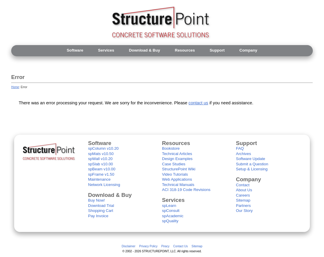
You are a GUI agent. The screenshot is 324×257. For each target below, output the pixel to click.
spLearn (169, 205)
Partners (243, 205)
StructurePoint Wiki (178, 169)
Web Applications (177, 179)
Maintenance (99, 179)
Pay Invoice (98, 216)
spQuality (170, 221)
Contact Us (180, 246)
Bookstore (171, 148)
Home (15, 87)
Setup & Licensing (251, 169)
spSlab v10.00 (100, 164)
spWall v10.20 (100, 158)
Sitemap (243, 200)
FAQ (240, 148)
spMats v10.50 (101, 153)
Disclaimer (128, 246)
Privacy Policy (148, 246)
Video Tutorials (175, 174)
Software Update (250, 158)
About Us (244, 190)
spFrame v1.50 (101, 174)
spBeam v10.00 (101, 169)
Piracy (165, 246)
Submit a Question (252, 164)
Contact (242, 185)
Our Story (244, 210)
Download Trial (101, 205)
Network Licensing (104, 184)
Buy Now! (96, 200)
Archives (243, 153)
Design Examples (177, 158)
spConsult (170, 210)
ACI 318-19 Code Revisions (186, 189)
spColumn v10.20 (103, 148)
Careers (243, 195)
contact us (198, 103)
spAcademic (173, 216)
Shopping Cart (100, 210)
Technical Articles (177, 153)
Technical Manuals (178, 184)
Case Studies (173, 164)
